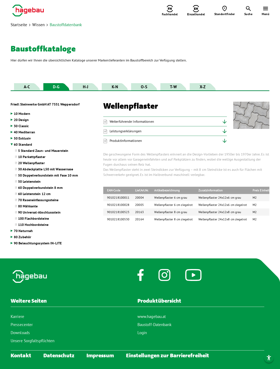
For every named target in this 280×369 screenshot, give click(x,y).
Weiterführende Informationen (132, 121)
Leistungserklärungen (125, 131)
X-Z (202, 86)
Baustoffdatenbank (66, 24)
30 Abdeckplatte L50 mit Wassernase (45, 169)
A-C (27, 86)
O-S (144, 86)
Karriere (17, 316)
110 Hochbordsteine (33, 224)
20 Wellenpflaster (31, 163)
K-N (115, 86)
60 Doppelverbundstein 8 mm (40, 187)
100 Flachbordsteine (33, 218)
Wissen (38, 24)
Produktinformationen (126, 140)
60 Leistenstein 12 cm (34, 194)
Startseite (19, 24)
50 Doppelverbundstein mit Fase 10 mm (48, 175)
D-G (56, 86)
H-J (85, 86)
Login (142, 332)
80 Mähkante (28, 206)
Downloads (20, 332)
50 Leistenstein (29, 181)
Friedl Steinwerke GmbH (45, 104)
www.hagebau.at (151, 316)
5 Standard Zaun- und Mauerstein (43, 150)
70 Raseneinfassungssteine (38, 200)
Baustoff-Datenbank (154, 324)
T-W (173, 86)
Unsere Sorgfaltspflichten (33, 340)
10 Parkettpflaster (31, 157)
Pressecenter (22, 324)
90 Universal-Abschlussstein (39, 212)
